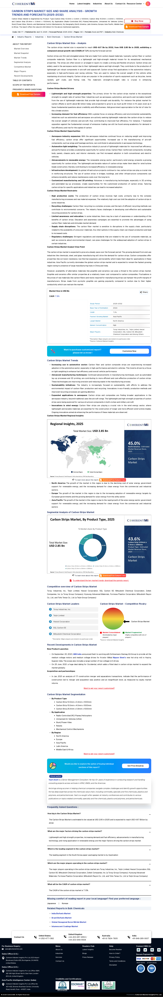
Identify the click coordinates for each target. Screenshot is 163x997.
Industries (97, 4)
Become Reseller (115, 949)
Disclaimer (113, 965)
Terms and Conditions (117, 961)
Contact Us (120, 4)
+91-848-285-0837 (140, 938)
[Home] (23, 4)
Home (71, 4)
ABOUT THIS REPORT (22, 44)
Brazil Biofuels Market (62, 918)
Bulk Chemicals (53, 37)
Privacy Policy (114, 957)
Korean (65, 903)
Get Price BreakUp (135, 766)
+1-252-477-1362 (46, 938)
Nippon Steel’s (119, 658)
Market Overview (21, 49)
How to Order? (114, 953)
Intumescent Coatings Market (65, 926)
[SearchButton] (148, 3)
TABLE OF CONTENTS (22, 80)
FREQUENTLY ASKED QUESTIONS (27, 89)
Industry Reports (24, 37)
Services (59, 957)
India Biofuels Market (61, 913)
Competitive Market (22, 67)
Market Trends (20, 58)
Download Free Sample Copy (113, 480)
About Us (109, 4)
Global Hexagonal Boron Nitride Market (69, 922)
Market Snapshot (21, 53)
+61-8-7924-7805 (110, 938)
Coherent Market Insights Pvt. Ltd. (148, 995)
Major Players (20, 71)
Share (144, 292)
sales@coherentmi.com (12, 949)
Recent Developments (23, 76)
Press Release (87, 957)
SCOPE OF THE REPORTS (24, 85)
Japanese (51, 903)
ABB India (77, 654)
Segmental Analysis (22, 62)
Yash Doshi (53, 780)
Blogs (84, 953)
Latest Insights (83, 4)
